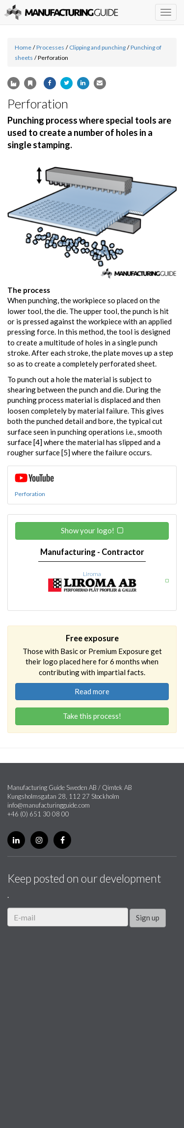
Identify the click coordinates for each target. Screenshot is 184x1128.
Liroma (92, 573)
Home (23, 47)
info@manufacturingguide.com (48, 805)
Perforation (30, 494)
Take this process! (92, 715)
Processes (50, 47)
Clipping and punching (97, 47)
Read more (92, 691)
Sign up (147, 917)
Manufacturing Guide (61, 12)
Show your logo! (87, 530)
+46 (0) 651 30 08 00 (38, 814)
